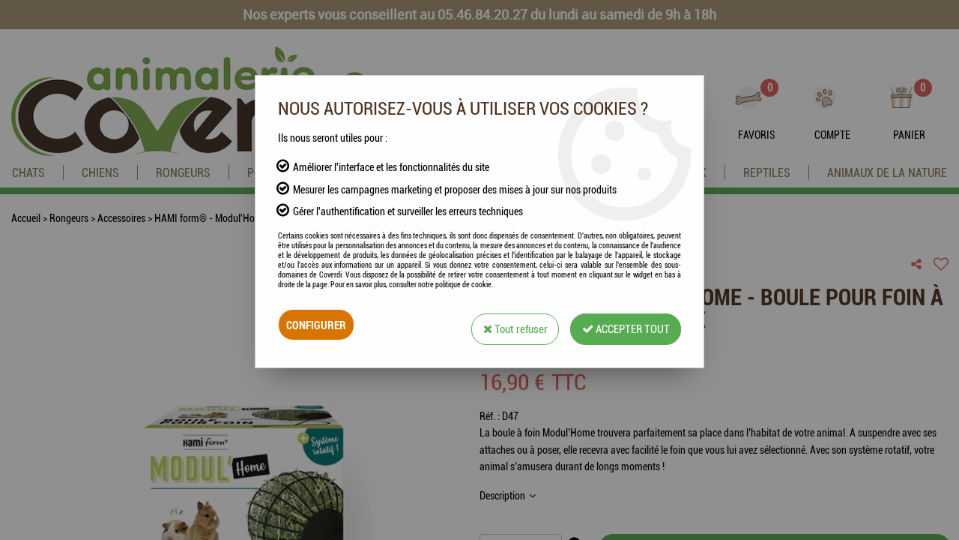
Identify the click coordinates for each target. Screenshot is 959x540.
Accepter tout (621, 324)
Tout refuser (503, 324)
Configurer (317, 324)
